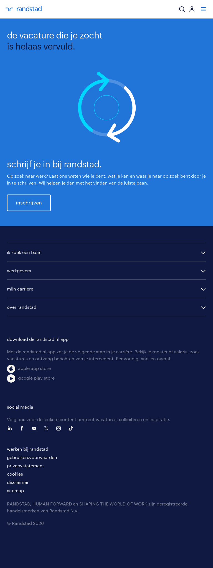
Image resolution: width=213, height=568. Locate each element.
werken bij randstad (27, 449)
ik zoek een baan (24, 252)
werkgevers (19, 270)
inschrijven (29, 202)
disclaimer (18, 482)
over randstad (21, 307)
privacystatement (25, 465)
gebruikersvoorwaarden (32, 457)
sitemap (15, 490)
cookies (15, 473)
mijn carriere (20, 288)
